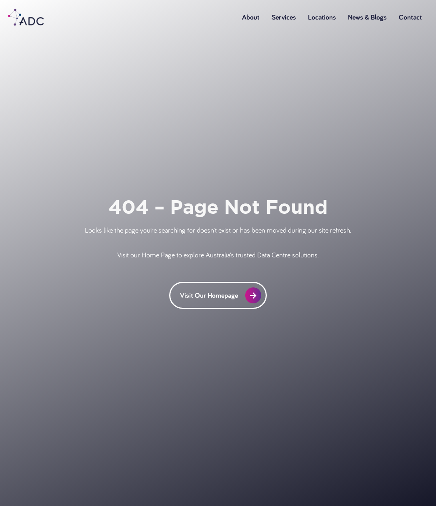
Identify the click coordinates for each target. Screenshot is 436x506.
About (251, 17)
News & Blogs (367, 17)
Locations (322, 17)
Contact (410, 17)
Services (284, 17)
